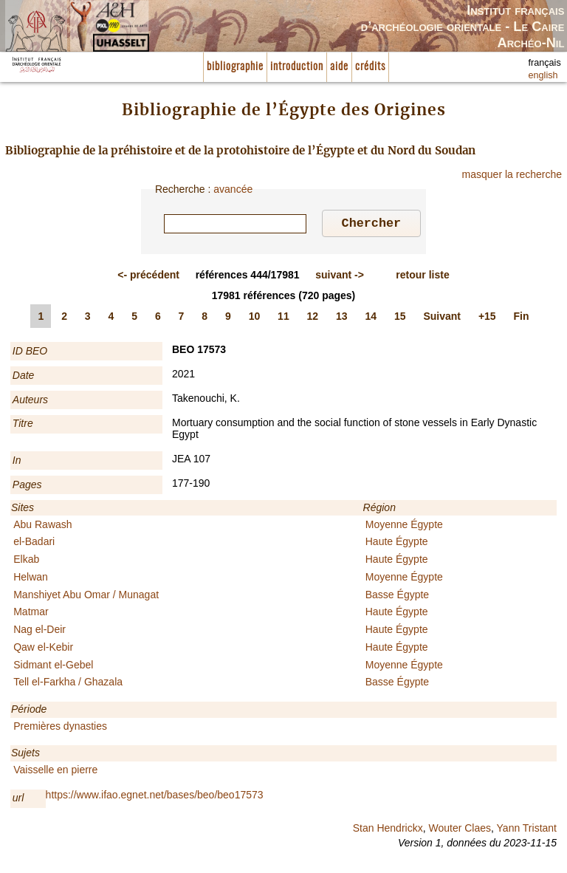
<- (148, 277)
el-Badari (34, 544)
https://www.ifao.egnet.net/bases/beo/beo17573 (155, 797)
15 (400, 318)
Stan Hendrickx (388, 830)
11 (283, 318)
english (543, 75)
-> (339, 277)
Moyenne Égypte (404, 527)
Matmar (30, 614)
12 (313, 318)
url (18, 800)
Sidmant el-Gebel (53, 667)
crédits (370, 66)
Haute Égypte (396, 544)
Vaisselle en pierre (55, 772)
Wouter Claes (459, 830)
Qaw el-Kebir (43, 649)
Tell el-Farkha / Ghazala (68, 684)
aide (339, 66)
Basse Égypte (397, 597)
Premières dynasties (60, 728)
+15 (487, 318)
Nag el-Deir (39, 631)
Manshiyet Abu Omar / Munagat (86, 597)
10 (255, 318)
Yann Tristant (527, 830)
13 (342, 318)
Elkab (26, 561)
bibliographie (235, 66)
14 (371, 318)
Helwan (30, 579)
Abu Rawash (42, 527)
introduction (296, 66)
